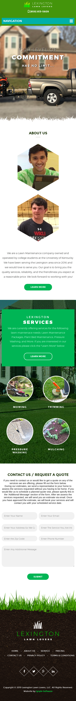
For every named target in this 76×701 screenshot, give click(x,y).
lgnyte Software (44, 691)
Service (45, 651)
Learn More (38, 287)
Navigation (12, 21)
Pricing (60, 651)
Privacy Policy (36, 655)
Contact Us (14, 655)
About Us (29, 651)
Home (15, 651)
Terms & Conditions (62, 655)
